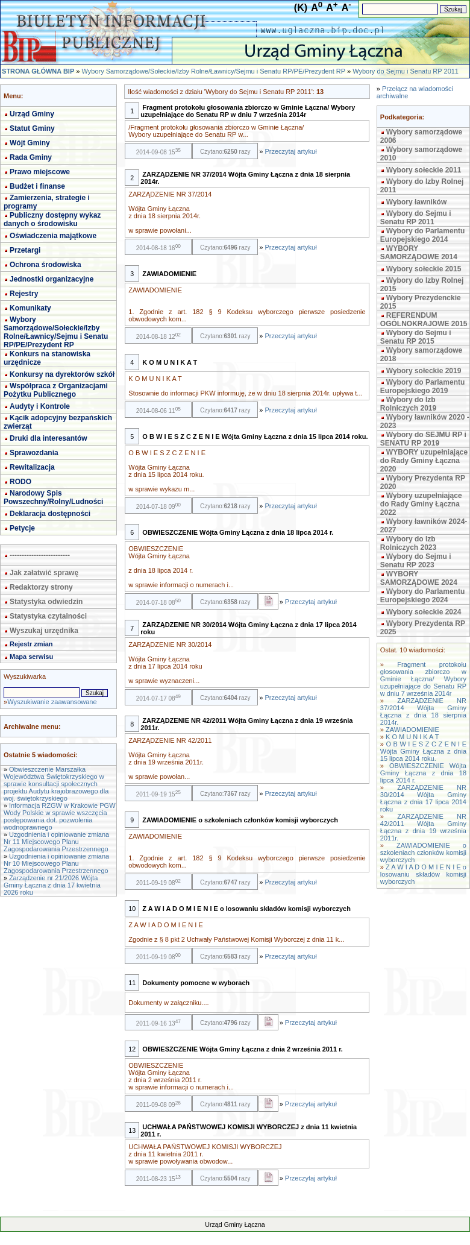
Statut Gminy (32, 128)
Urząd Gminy (32, 114)
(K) (300, 7)
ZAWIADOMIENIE (412, 729)
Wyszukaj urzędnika (44, 630)
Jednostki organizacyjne (51, 279)
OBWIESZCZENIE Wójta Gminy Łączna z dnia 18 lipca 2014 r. (423, 773)
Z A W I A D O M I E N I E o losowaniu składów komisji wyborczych (423, 874)
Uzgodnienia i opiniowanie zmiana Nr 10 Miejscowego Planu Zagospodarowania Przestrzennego (56, 863)
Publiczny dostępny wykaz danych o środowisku (52, 219)
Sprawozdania (34, 453)
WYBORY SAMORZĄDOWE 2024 (418, 578)
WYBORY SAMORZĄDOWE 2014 (418, 252)
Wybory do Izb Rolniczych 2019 (408, 404)
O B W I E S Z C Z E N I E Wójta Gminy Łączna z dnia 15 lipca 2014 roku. (423, 751)
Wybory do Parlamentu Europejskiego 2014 (422, 235)
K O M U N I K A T (412, 736)
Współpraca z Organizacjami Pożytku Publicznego (56, 390)
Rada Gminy (31, 157)
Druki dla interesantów (48, 438)
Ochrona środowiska (45, 264)
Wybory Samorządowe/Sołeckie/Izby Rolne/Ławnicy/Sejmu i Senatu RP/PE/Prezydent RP (213, 71)
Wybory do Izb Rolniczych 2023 (408, 543)
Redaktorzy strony (41, 587)
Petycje (22, 528)
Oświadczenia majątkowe (53, 236)
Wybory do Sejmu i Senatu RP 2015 (415, 337)
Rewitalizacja (32, 467)
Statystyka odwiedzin (46, 601)
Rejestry (24, 293)
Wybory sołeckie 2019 (424, 371)
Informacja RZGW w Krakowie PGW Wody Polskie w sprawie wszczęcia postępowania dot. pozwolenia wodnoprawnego (60, 816)
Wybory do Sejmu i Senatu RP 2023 (415, 560)
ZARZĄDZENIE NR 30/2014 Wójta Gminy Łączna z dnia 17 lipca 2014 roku (423, 798)
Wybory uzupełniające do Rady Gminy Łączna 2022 (421, 504)
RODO (20, 482)
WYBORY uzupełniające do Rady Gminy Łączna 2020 (424, 460)
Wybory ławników (416, 202)
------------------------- (40, 555)
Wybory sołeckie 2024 (424, 612)
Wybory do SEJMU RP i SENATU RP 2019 (423, 438)
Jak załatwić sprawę (44, 573)
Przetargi (25, 250)
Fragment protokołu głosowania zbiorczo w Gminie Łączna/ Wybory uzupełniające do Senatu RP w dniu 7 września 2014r (423, 679)
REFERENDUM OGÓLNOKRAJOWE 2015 (424, 319)
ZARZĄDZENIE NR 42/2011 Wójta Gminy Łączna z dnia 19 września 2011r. (423, 827)
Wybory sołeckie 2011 (424, 170)
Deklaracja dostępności (50, 513)
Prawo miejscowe (40, 172)
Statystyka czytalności (48, 616)
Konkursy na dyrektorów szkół (62, 374)
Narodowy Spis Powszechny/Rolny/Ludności (53, 497)
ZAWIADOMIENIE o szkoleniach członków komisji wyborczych (423, 852)
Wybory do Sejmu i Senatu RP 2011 (405, 71)
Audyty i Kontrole (40, 406)
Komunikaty (30, 308)
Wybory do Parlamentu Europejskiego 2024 (422, 595)
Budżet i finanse (37, 186)
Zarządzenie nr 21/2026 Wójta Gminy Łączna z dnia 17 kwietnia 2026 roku (52, 885)
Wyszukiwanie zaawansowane (51, 701)
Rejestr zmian (31, 644)
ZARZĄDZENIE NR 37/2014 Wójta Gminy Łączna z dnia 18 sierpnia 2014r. (423, 711)
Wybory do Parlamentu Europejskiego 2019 (422, 386)
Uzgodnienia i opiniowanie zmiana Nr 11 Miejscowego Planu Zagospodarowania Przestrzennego (56, 842)
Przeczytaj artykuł (290, 151)
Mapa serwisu (31, 656)
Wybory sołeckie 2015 (424, 269)
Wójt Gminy (30, 143)
